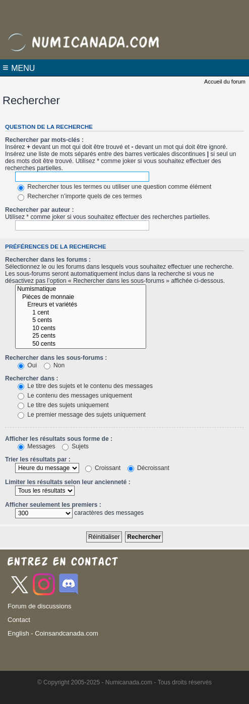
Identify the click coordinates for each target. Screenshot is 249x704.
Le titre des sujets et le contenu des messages (85, 385)
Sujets (75, 446)
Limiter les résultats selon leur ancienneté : (68, 482)
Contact (19, 619)
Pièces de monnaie (80, 297)
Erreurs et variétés (80, 305)
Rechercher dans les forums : (48, 259)
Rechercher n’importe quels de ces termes (80, 196)
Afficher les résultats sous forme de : (58, 438)
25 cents (80, 336)
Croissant (102, 468)
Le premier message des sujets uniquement (82, 414)
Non (54, 365)
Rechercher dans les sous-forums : (56, 357)
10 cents (80, 329)
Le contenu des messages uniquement (75, 395)
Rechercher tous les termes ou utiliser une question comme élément (114, 186)
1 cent (80, 313)
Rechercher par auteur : (39, 209)
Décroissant (148, 468)
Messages (36, 446)
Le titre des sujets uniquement (63, 405)
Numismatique (80, 289)
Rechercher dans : (31, 378)
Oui (27, 365)
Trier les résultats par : (38, 459)
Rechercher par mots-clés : (44, 139)
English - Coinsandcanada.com (53, 633)
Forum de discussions (39, 606)
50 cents (80, 344)
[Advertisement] (124, 12)
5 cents (80, 321)
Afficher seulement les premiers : (53, 504)
